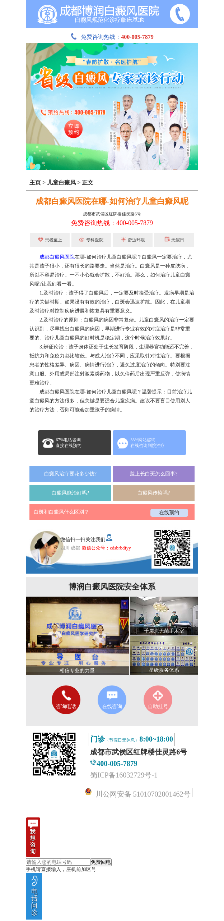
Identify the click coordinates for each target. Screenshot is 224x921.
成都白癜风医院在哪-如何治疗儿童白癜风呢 (112, 201)
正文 (87, 182)
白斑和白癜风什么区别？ (61, 512)
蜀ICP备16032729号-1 (124, 775)
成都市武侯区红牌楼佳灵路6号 (112, 213)
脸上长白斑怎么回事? (153, 474)
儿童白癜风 (61, 182)
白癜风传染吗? (153, 493)
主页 (35, 182)
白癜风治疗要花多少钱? (70, 474)
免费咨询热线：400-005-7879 (112, 223)
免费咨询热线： (112, 37)
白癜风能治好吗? (70, 493)
